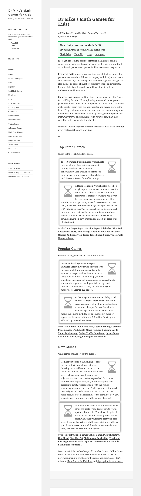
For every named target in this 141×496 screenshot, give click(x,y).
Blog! (10, 99)
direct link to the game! (88, 428)
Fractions (12, 148)
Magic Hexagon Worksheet (91, 185)
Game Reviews (14, 152)
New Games (67, 347)
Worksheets (64, 454)
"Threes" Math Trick (94, 300)
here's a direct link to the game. (90, 394)
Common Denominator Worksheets (85, 161)
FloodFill (14, 43)
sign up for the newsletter (110, 461)
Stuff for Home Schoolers (83, 454)
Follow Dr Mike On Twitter (18, 176)
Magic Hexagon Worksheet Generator (93, 202)
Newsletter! (12, 95)
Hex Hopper (67, 361)
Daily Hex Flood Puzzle (90, 405)
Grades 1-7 (12, 111)
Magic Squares (14, 140)
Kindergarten (13, 107)
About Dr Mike (14, 168)
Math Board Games (15, 132)
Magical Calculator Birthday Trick (99, 297)
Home (10, 74)
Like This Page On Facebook (19, 172)
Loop (13, 45)
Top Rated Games (71, 147)
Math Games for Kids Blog (79, 461)
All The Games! (14, 103)
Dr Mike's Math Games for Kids (19, 12)
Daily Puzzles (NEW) (16, 78)
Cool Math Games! (15, 91)
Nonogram (15, 48)
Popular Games (70, 248)
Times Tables (13, 144)
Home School (13, 116)
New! (10, 83)
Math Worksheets (15, 136)
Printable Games (14, 120)
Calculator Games (15, 128)
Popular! (11, 87)
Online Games (13, 124)
